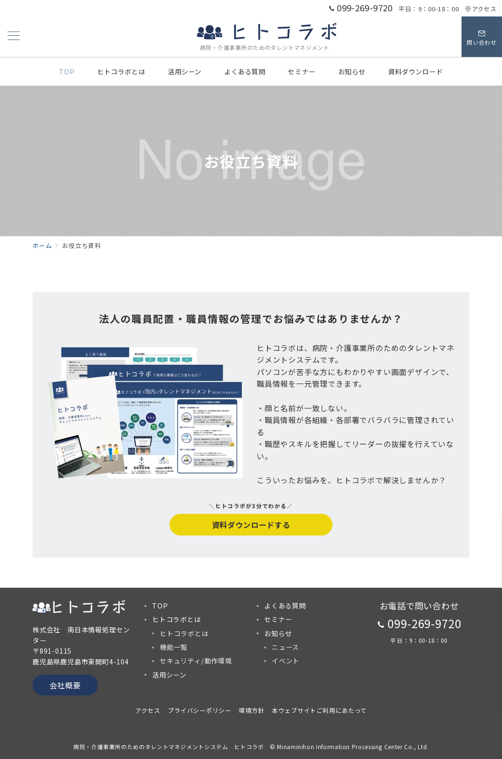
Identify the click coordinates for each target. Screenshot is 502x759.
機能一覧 (173, 647)
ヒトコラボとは (184, 633)
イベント (286, 660)
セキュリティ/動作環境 (196, 660)
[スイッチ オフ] (482, 36)
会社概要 (65, 685)
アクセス (480, 8)
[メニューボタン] (13, 36)
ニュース (285, 647)
